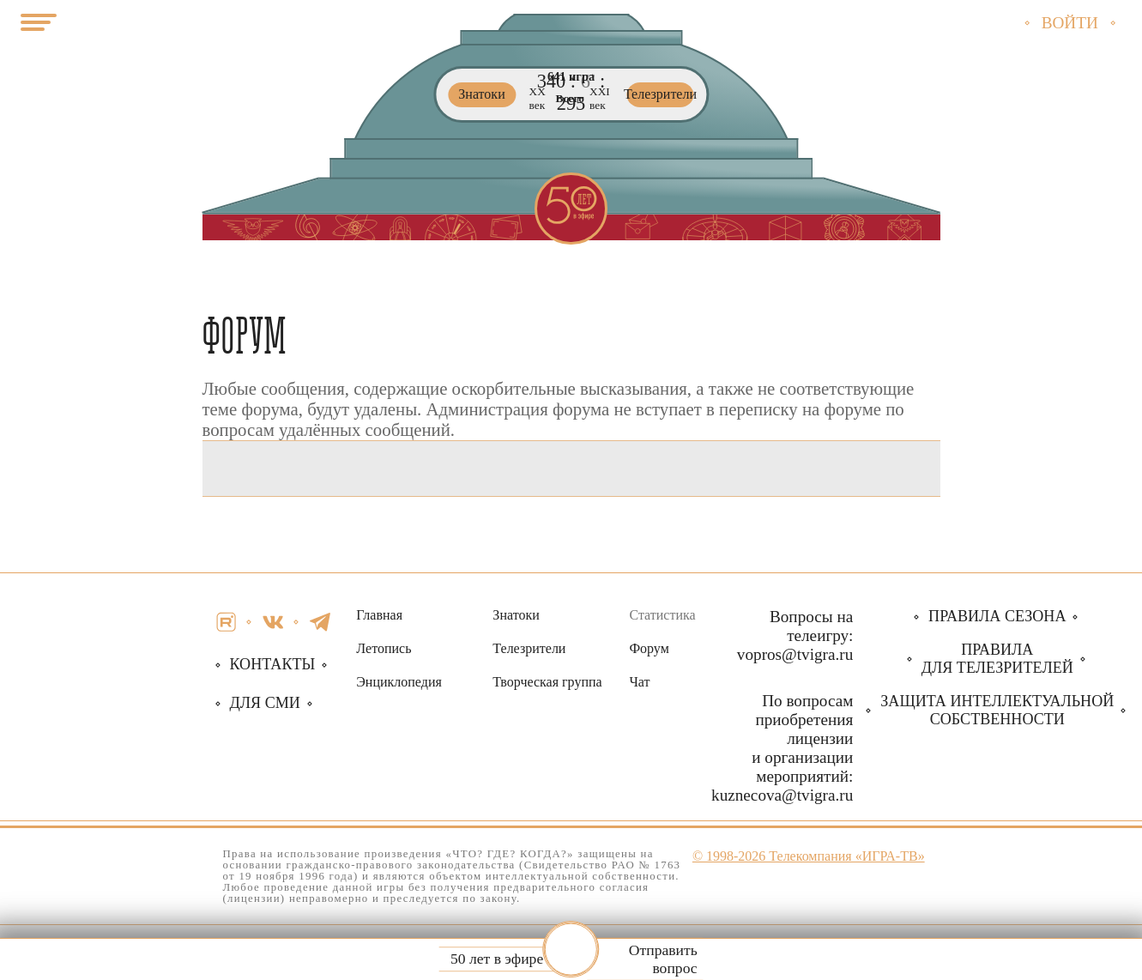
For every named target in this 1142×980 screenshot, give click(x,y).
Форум (648, 648)
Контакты (273, 664)
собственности (997, 710)
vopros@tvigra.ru (795, 654)
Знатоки (515, 615)
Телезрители (528, 648)
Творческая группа (546, 682)
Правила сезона (997, 616)
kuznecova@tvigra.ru (782, 795)
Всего (570, 99)
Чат (639, 682)
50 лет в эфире (496, 959)
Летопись (383, 648)
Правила (997, 658)
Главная (379, 615)
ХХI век (599, 99)
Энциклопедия (399, 682)
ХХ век (537, 99)
